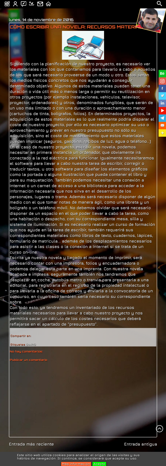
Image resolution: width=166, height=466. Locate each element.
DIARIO (31, 344)
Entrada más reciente (31, 444)
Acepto (99, 464)
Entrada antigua (140, 444)
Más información (76, 464)
